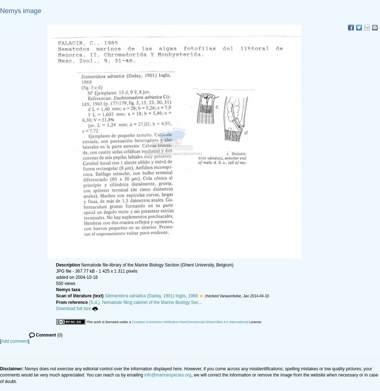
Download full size (77, 308)
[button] (201, 296)
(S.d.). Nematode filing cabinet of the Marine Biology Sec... (145, 302)
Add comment (14, 341)
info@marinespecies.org (168, 375)
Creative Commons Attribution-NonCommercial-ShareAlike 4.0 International (190, 322)
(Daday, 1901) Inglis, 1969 (151, 295)
